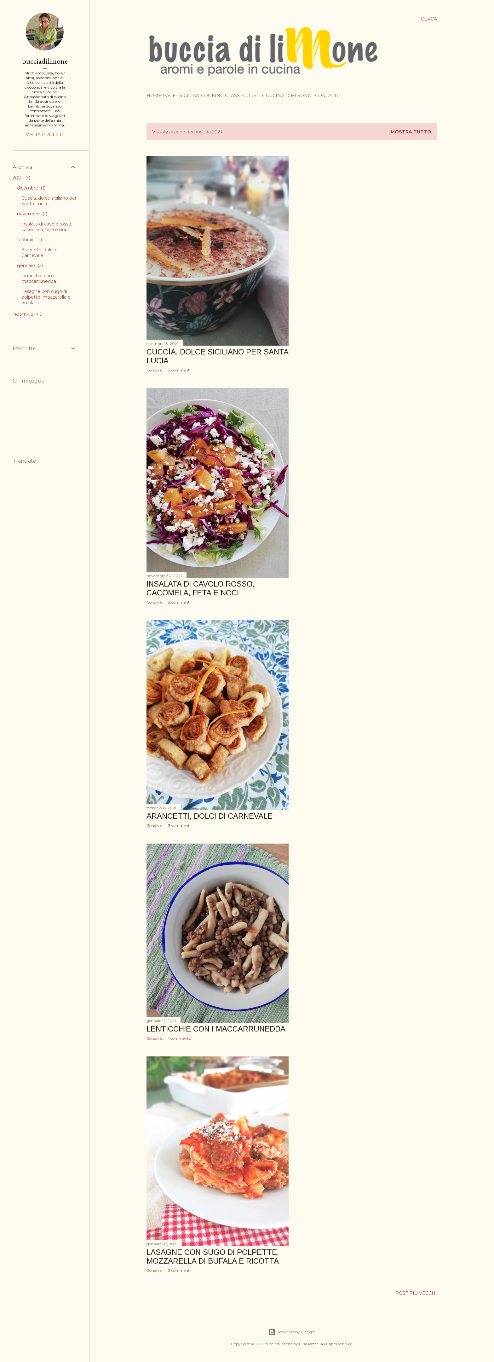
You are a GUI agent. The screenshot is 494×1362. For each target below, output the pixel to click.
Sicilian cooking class (209, 95)
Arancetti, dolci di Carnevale (209, 816)
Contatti (326, 95)
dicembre (31, 188)
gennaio (30, 265)
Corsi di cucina (263, 95)
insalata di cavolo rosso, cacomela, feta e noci (200, 588)
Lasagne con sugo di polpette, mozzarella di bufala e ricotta (212, 1256)
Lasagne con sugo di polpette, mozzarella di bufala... (46, 297)
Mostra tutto (411, 132)
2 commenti (179, 370)
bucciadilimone (45, 61)
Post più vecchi (416, 1293)
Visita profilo (45, 134)
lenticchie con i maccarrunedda (215, 1029)
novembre (32, 214)
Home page (161, 95)
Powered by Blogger (291, 1332)
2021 (21, 178)
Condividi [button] (155, 370)
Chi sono (300, 95)
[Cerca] (429, 18)
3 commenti (179, 825)
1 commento (179, 1038)
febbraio (29, 240)
